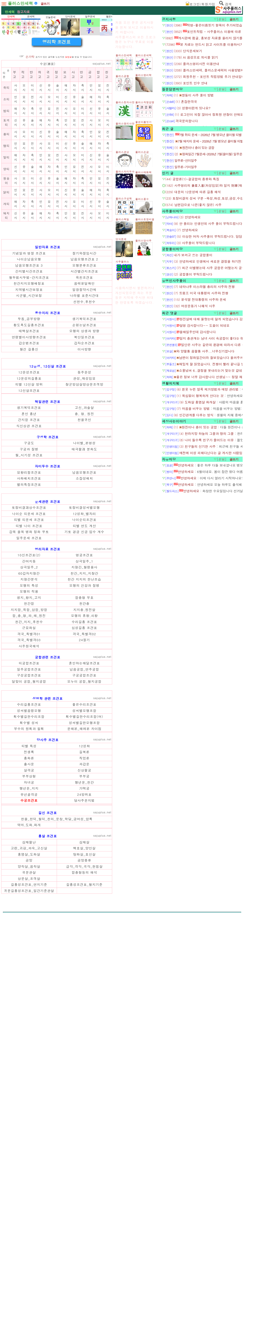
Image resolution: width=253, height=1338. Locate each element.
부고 (14, 144)
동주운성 (84, 575)
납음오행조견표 (84, 675)
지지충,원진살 (84, 882)
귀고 (48, 144)
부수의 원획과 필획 (29, 1070)
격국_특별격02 (84, 906)
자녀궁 (29, 1124)
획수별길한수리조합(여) (84, 1058)
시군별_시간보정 (29, 429)
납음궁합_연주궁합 (84, 941)
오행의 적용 (29, 864)
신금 (85, 804)
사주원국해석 (29, 918)
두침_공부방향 (29, 452)
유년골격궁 (29, 1136)
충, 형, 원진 (84, 617)
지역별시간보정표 (29, 423)
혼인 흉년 (28, 617)
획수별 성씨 (29, 1064)
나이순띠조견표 (84, 792)
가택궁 (84, 1130)
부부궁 (84, 1118)
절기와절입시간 (84, 387)
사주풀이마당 (172, 334)
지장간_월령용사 (85, 839)
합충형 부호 (84, 870)
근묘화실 (29, 900)
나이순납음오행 (29, 393)
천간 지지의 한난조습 (84, 851)
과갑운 (84, 1105)
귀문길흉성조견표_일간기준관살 (29, 1232)
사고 (73, 144)
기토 (69, 804)
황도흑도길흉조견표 (29, 459)
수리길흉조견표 (29, 1046)
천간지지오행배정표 (29, 417)
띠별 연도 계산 (84, 798)
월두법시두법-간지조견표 (29, 411)
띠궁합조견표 (29, 935)
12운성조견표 (29, 575)
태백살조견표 (29, 465)
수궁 (43, 133)
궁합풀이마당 (172, 372)
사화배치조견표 (29, 681)
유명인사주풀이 (174, 404)
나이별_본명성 (84, 646)
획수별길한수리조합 (29, 1058)
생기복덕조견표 (84, 452)
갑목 (13, 804)
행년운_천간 (84, 1124)
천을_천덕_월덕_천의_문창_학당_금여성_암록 (57, 1160)
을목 (21, 804)
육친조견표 (84, 411)
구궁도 (29, 646)
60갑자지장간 (29, 846)
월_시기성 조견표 (29, 658)
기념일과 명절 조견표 (29, 387)
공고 (90, 144)
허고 (39, 144)
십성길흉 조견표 (84, 900)
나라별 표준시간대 (84, 429)
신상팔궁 (84, 1112)
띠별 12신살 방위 (29, 587)
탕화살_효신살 (84, 1196)
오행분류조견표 (84, 399)
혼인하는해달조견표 (84, 935)
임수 (93, 804)
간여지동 (29, 833)
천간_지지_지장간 (84, 846)
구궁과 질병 (29, 652)
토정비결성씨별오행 (84, 780)
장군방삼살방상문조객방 (84, 587)
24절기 (84, 912)
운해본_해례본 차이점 (84, 1070)
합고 (98, 144)
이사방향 (84, 483)
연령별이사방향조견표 (29, 471)
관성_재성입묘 (84, 581)
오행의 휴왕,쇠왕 (84, 888)
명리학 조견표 (56, 111)
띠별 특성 (28, 1087)
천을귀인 (84, 623)
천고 (106, 144)
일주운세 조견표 (29, 810)
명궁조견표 (84, 827)
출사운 (29, 1105)
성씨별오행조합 (84, 1052)
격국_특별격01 (29, 906)
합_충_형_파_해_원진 (29, 888)
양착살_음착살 (29, 1208)
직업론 (84, 1100)
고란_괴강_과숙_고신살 (29, 1190)
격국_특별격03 (29, 912)
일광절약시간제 (84, 423)
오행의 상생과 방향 (84, 465)
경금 (77, 804)
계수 (100, 804)
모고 (65, 144)
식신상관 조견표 (29, 629)
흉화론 (29, 1100)
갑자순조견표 (84, 477)
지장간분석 (29, 851)
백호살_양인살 (84, 1190)
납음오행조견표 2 (84, 393)
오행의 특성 (29, 858)
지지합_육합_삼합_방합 (29, 882)
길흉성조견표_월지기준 (84, 1226)
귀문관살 (29, 1214)
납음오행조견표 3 (29, 399)
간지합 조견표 (29, 623)
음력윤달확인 (84, 417)
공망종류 (84, 1202)
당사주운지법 (84, 1142)
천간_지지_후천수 (29, 894)
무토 (45, 804)
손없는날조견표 (84, 459)
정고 (56, 144)
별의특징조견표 (29, 687)
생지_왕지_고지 (29, 870)
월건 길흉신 (29, 483)
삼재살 (84, 1184)
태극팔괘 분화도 (84, 652)
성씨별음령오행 (29, 1052)
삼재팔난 (29, 1184)
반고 (31, 144)
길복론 (84, 1093)
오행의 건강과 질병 (84, 858)
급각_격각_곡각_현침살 (84, 1208)
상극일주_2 (29, 839)
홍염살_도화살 (29, 1196)
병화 (30, 804)
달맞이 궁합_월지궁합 (29, 954)
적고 (23, 144)
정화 (38, 804)
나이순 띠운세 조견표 (29, 786)
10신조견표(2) (29, 827)
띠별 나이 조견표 (29, 798)
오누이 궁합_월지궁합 (84, 954)
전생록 (29, 1093)
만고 (81, 144)
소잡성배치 (84, 681)
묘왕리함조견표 (29, 675)
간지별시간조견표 (29, 405)
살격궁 (29, 1112)
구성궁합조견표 (29, 947)
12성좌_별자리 (84, 786)
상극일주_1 (84, 833)
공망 (29, 1202)
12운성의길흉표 (29, 581)
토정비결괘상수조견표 (29, 780)
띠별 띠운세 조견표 (29, 792)
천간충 (84, 876)
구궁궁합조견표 (84, 947)
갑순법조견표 (29, 477)
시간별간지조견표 (84, 405)
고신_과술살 (84, 611)
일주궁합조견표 (29, 941)
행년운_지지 (29, 1130)
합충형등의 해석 (84, 1214)
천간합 (29, 876)
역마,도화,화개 (29, 1166)
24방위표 (84, 1136)
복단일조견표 (84, 471)
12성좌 (84, 1087)
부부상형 (29, 1118)
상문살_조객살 (29, 1220)
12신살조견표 (29, 593)
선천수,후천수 (84, 435)
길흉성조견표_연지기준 (29, 1226)
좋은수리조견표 (84, 1046)
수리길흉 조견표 (84, 894)
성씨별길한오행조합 (84, 1064)
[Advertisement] (56, 70)
